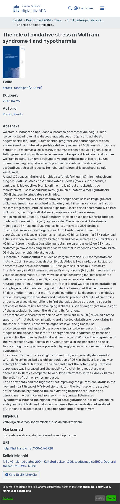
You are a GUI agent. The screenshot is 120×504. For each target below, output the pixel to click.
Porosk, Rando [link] (12, 114)
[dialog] (60, 493)
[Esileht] (31, 8)
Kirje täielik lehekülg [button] (21, 474)
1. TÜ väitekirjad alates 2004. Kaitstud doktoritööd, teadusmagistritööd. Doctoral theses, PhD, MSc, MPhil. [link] (85, 20)
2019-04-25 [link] (11, 101)
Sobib (111, 498)
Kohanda (8, 498)
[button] (70, 8)
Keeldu (100, 498)
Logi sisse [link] (86, 8)
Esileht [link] (17, 20)
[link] (22, 88)
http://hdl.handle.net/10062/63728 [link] (28, 448)
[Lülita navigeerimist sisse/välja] (102, 8)
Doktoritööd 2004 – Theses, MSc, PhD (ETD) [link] (44, 20)
